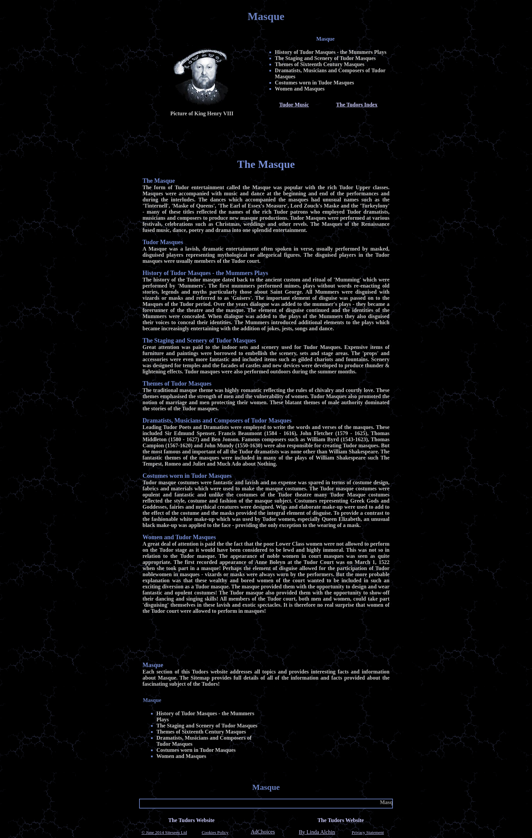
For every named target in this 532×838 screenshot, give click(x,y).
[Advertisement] (266, 136)
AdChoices (263, 832)
